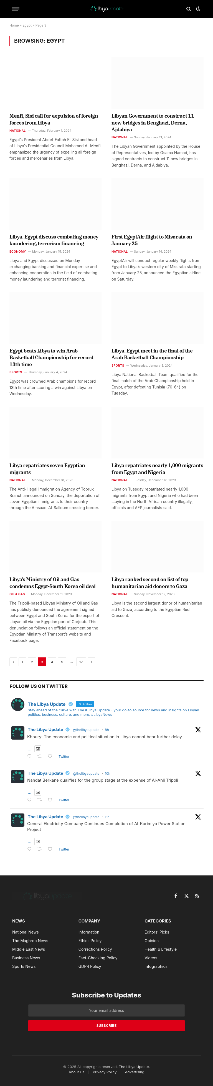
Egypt (27, 25)
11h (107, 817)
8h (107, 730)
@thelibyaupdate (86, 730)
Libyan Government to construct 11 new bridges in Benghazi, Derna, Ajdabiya (152, 123)
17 (81, 662)
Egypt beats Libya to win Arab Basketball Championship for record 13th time (51, 357)
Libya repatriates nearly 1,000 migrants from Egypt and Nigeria (157, 468)
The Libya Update (45, 729)
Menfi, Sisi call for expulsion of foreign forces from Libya (53, 119)
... (29, 748)
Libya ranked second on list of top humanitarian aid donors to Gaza (149, 582)
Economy (17, 251)
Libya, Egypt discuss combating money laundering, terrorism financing (53, 240)
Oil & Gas (17, 594)
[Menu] (15, 9)
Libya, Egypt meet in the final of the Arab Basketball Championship (151, 354)
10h (107, 773)
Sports (15, 372)
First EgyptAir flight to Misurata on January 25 (151, 240)
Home (14, 25)
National (17, 131)
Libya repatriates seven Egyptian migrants (47, 468)
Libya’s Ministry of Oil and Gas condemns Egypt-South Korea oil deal (52, 582)
